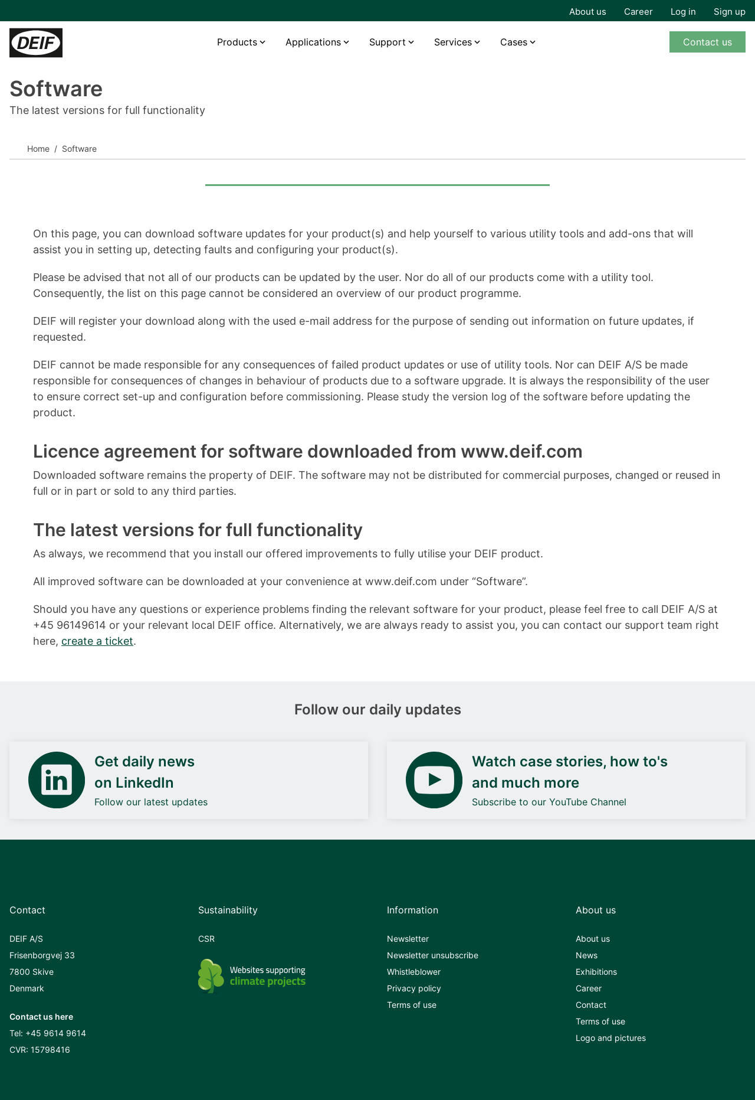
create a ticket (97, 641)
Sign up (730, 11)
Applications (313, 42)
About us (587, 11)
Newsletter (408, 938)
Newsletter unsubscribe (432, 955)
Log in (683, 11)
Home (38, 148)
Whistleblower (414, 972)
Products (237, 42)
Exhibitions (596, 972)
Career (638, 11)
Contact (591, 1005)
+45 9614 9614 (55, 1033)
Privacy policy (414, 988)
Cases (513, 42)
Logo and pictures (611, 1038)
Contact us (707, 42)
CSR (206, 938)
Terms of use (411, 1005)
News (587, 955)
